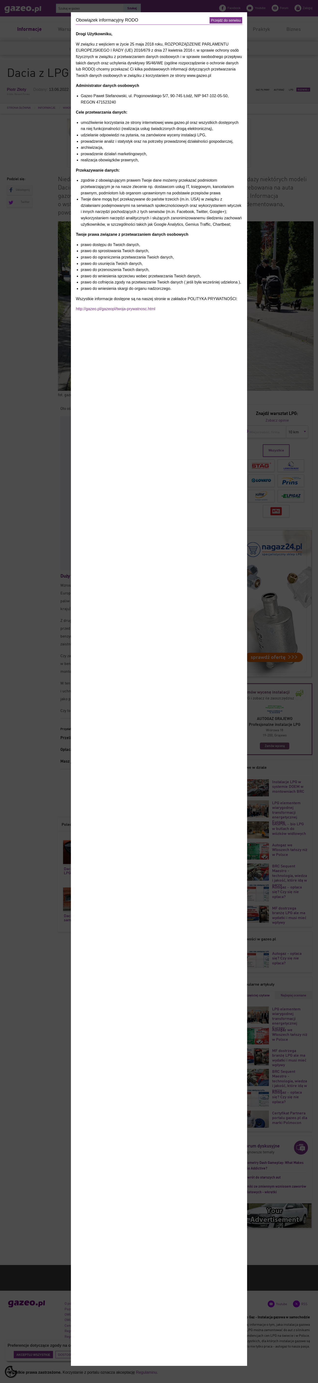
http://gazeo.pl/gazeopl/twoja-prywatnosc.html (115, 309)
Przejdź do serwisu (226, 20)
